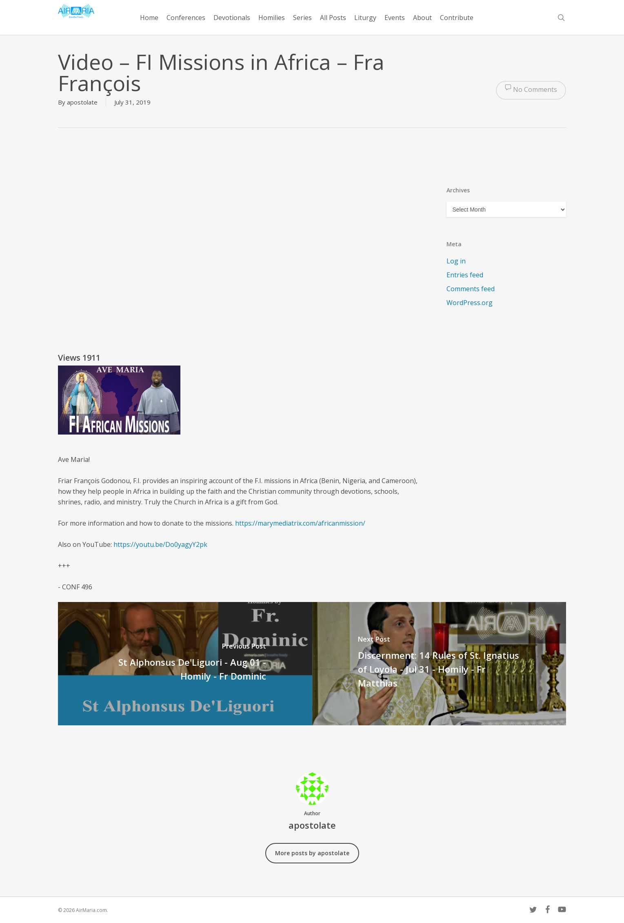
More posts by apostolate (312, 853)
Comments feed (470, 288)
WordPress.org (469, 302)
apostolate (82, 102)
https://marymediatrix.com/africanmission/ (300, 523)
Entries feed (464, 274)
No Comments (531, 90)
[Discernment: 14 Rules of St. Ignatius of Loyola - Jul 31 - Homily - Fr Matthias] (439, 663)
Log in (456, 260)
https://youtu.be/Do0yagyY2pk (160, 544)
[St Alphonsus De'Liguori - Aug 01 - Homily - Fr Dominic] (185, 663)
